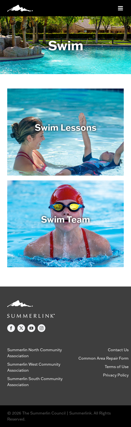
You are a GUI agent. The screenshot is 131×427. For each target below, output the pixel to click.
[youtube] (31, 328)
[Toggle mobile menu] (121, 8)
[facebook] (11, 328)
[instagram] (41, 328)
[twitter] (21, 328)
